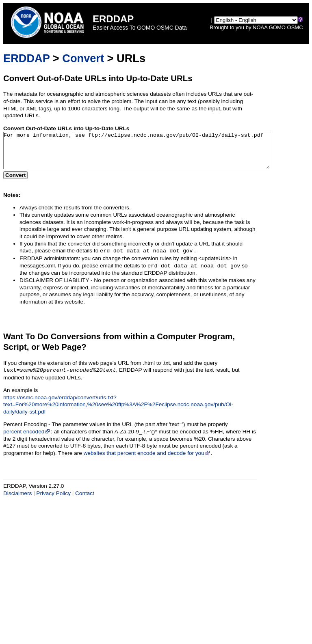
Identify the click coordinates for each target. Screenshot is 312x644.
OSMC (295, 27)
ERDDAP (26, 58)
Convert (83, 58)
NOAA (260, 27)
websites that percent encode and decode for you (147, 460)
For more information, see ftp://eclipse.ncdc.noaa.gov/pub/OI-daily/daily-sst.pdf (153, 154)
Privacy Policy (53, 501)
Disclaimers (17, 501)
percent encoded (27, 439)
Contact (84, 501)
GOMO (277, 27)
